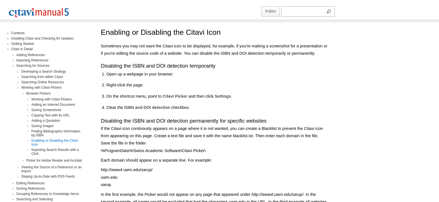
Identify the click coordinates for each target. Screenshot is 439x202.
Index (270, 11)
